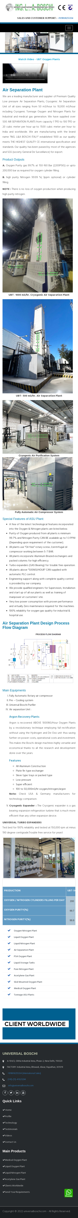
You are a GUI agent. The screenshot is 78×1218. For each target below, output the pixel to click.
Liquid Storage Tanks (20, 963)
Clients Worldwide (13, 1186)
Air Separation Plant (20, 950)
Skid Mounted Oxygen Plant (24, 982)
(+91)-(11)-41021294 (17, 1079)
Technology (10, 1123)
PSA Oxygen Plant (19, 956)
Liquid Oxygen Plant (20, 937)
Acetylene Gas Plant (20, 976)
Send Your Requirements (16, 1192)
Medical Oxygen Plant (21, 988)
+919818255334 (65, 18)
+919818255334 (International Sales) (24, 1073)
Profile (7, 1116)
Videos (7, 1136)
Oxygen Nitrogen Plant (21, 931)
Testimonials (10, 1129)
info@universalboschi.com (21, 1085)
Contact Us (9, 1142)
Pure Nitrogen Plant (20, 969)
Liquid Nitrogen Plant (20, 944)
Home (7, 1110)
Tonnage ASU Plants (20, 995)
